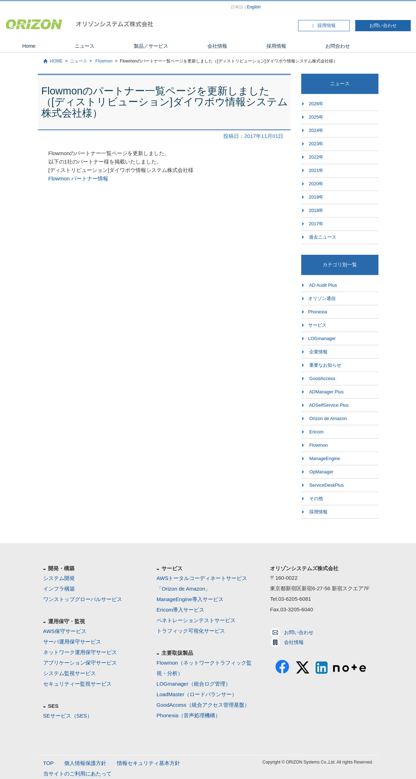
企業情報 (318, 351)
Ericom (316, 431)
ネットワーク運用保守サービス (80, 652)
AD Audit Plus (322, 285)
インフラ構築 (59, 589)
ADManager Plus (326, 391)
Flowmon (103, 61)
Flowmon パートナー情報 (78, 178)
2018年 (316, 210)
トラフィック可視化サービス (191, 631)
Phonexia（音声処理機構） (189, 715)
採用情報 (324, 25)
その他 (315, 498)
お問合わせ (337, 46)
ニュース (84, 46)
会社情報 (217, 46)
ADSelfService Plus (328, 405)
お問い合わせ (383, 25)
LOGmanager (322, 338)
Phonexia (317, 311)
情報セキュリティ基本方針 (148, 763)
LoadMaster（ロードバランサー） (197, 694)
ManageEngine (324, 458)
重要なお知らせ (325, 365)
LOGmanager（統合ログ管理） (194, 684)
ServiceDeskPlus (326, 485)
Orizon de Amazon (327, 418)
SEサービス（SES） (67, 716)
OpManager (321, 471)
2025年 (316, 117)
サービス (317, 325)
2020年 (316, 183)
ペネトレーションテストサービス (196, 620)
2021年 (316, 170)
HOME (56, 61)
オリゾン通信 (322, 298)
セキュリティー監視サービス (77, 684)
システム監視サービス (69, 673)
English (253, 7)
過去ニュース (322, 237)
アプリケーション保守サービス (80, 663)
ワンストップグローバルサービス (82, 599)
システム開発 (59, 578)
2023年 (316, 143)
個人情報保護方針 (85, 763)
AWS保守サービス (65, 631)
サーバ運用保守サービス (72, 642)
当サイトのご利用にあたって (77, 774)
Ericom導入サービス (181, 610)
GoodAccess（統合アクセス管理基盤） (203, 705)
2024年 (316, 130)
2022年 (316, 157)
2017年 (316, 223)
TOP (48, 763)
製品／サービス (151, 46)
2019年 (316, 197)
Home (28, 46)
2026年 (316, 103)
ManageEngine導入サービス (190, 599)
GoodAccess (321, 378)
